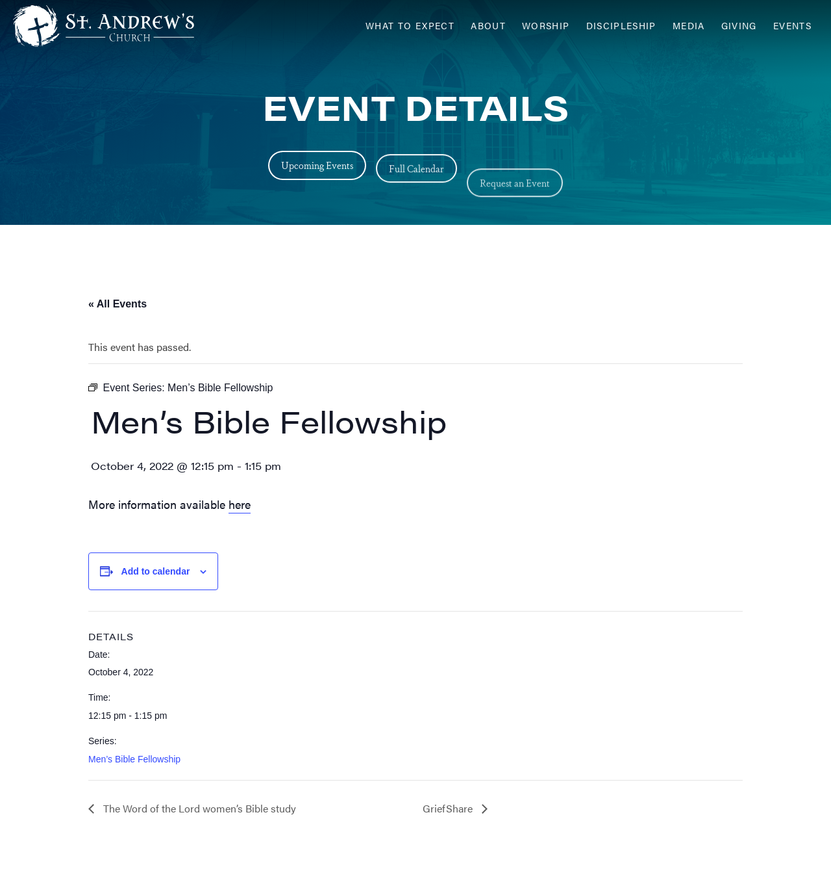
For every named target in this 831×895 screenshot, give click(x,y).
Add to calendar (155, 571)
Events (792, 25)
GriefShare (449, 808)
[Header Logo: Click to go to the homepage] (117, 26)
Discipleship (621, 25)
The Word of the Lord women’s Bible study (198, 808)
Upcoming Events (317, 169)
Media (689, 25)
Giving (739, 25)
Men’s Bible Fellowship (134, 759)
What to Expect (410, 25)
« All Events (117, 303)
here (240, 504)
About (488, 25)
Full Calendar (416, 186)
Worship (546, 25)
